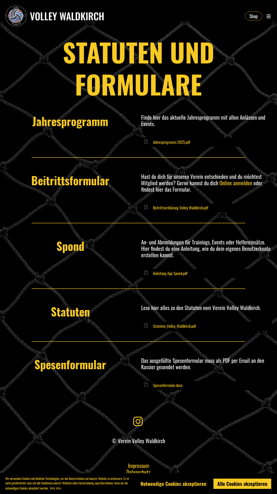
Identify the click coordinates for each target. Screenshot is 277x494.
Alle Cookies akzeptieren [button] (242, 483)
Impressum (138, 465)
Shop (253, 16)
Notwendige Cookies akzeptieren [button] (173, 483)
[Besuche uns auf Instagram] (138, 420)
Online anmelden (235, 183)
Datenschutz (138, 472)
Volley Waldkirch (67, 16)
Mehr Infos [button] (55, 488)
